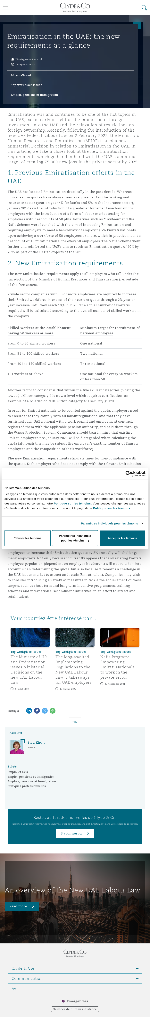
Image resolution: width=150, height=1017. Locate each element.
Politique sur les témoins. (73, 503)
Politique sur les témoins (111, 508)
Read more (18, 906)
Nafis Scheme (19, 225)
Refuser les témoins (28, 538)
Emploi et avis (18, 772)
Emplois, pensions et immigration (32, 781)
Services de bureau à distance (75, 1009)
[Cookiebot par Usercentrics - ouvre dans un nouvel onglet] (128, 473)
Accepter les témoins (122, 538)
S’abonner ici (71, 833)
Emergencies (77, 1001)
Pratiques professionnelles (27, 786)
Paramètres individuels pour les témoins (109, 523)
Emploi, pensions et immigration (31, 776)
